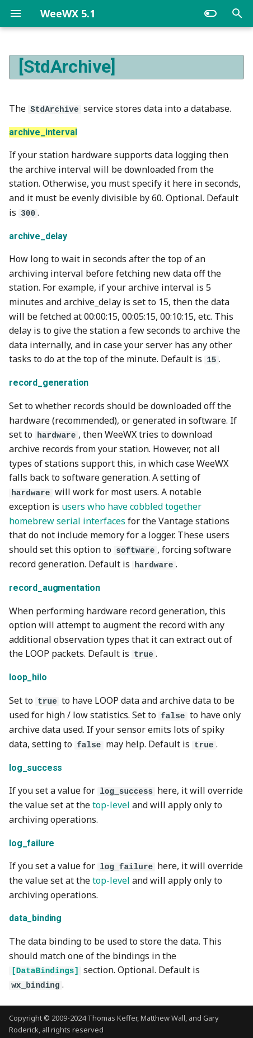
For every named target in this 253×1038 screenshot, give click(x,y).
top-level (111, 802)
